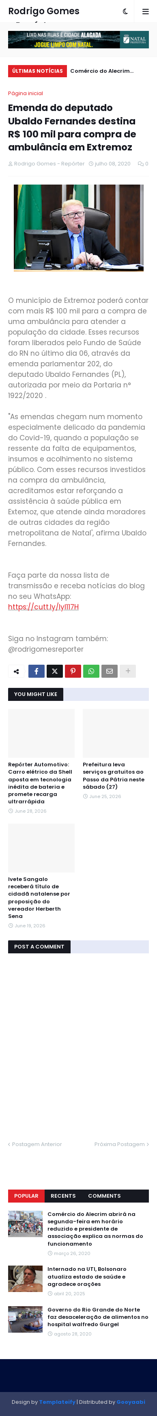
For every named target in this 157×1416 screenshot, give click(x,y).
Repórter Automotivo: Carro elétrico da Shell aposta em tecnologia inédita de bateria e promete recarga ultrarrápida (40, 783)
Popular (26, 1196)
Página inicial (25, 93)
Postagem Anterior (37, 1144)
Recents (63, 1196)
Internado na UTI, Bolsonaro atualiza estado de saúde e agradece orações (87, 1277)
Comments (104, 1196)
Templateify (57, 1402)
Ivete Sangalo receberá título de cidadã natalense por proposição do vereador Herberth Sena (39, 898)
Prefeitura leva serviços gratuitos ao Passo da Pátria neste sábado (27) (113, 776)
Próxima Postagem (120, 1144)
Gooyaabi (130, 1402)
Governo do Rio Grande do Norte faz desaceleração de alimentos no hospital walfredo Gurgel (97, 1317)
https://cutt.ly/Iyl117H (43, 607)
